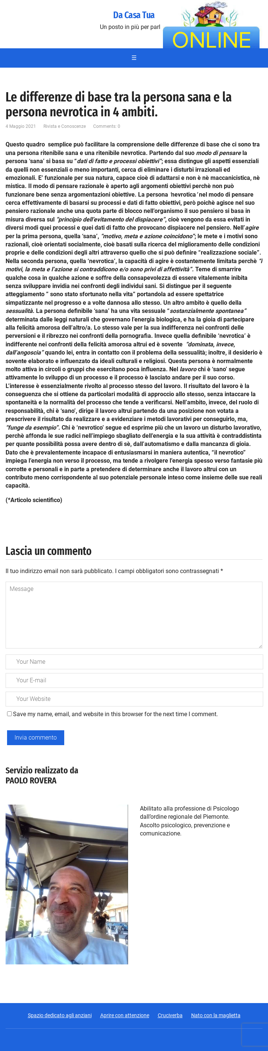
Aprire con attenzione (124, 1015)
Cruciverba (170, 1015)
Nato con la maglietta (216, 1015)
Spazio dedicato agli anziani (60, 1015)
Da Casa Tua (133, 15)
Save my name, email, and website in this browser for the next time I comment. (115, 714)
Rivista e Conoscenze (64, 126)
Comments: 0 (106, 126)
